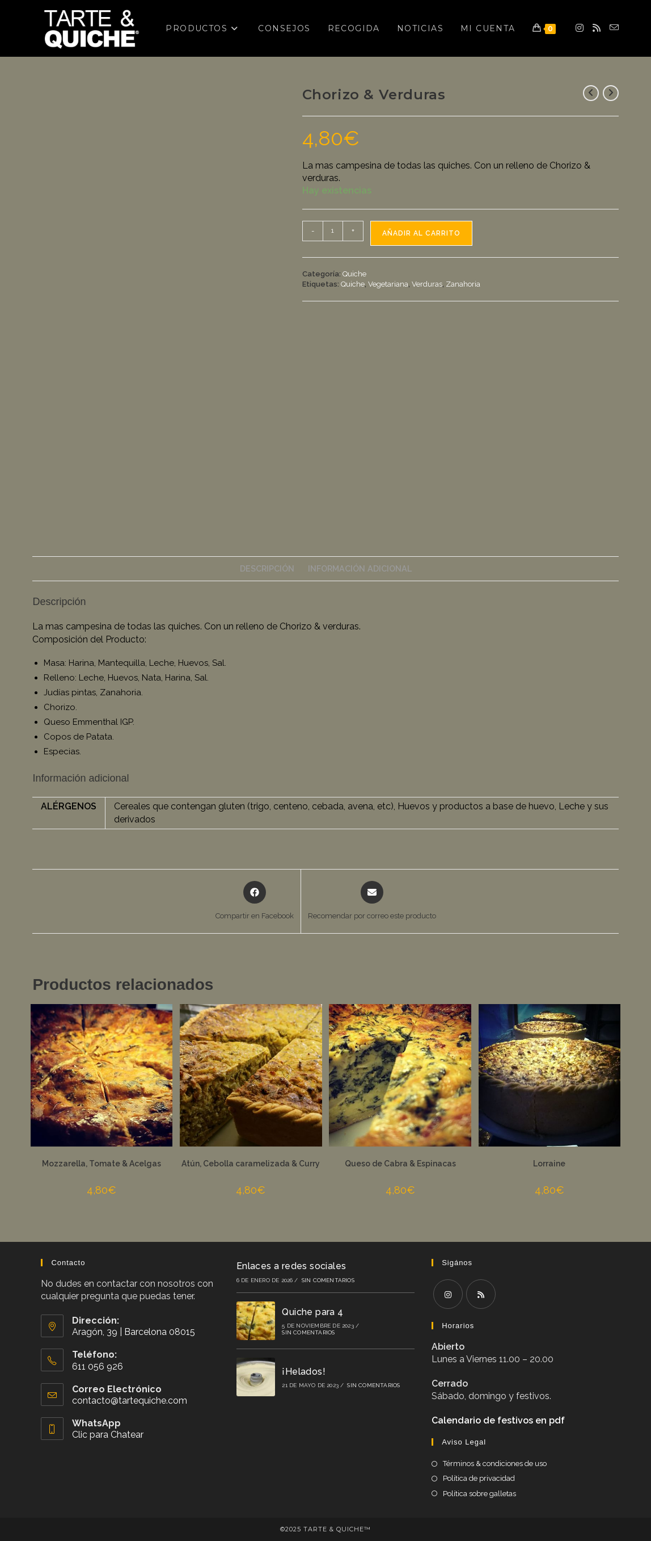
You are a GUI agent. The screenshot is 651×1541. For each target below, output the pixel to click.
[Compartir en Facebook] (254, 901)
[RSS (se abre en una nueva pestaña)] (596, 28)
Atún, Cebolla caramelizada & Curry (250, 1163)
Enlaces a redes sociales (291, 1266)
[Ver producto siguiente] (611, 93)
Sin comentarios (328, 1280)
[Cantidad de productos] (333, 231)
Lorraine (549, 1163)
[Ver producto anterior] (591, 93)
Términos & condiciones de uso (495, 1463)
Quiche (354, 274)
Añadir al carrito (421, 233)
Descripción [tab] (267, 568)
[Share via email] (372, 901)
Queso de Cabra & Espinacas (400, 1163)
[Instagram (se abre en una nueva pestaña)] (579, 28)
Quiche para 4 (312, 1312)
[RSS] (481, 1294)
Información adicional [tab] (360, 568)
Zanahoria (463, 284)
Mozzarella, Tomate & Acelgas (101, 1163)
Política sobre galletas (479, 1493)
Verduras (427, 284)
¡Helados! (303, 1371)
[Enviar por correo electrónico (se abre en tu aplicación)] (614, 28)
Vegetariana (388, 284)
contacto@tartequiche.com (129, 1400)
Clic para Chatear (107, 1434)
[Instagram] (448, 1294)
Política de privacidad (479, 1478)
